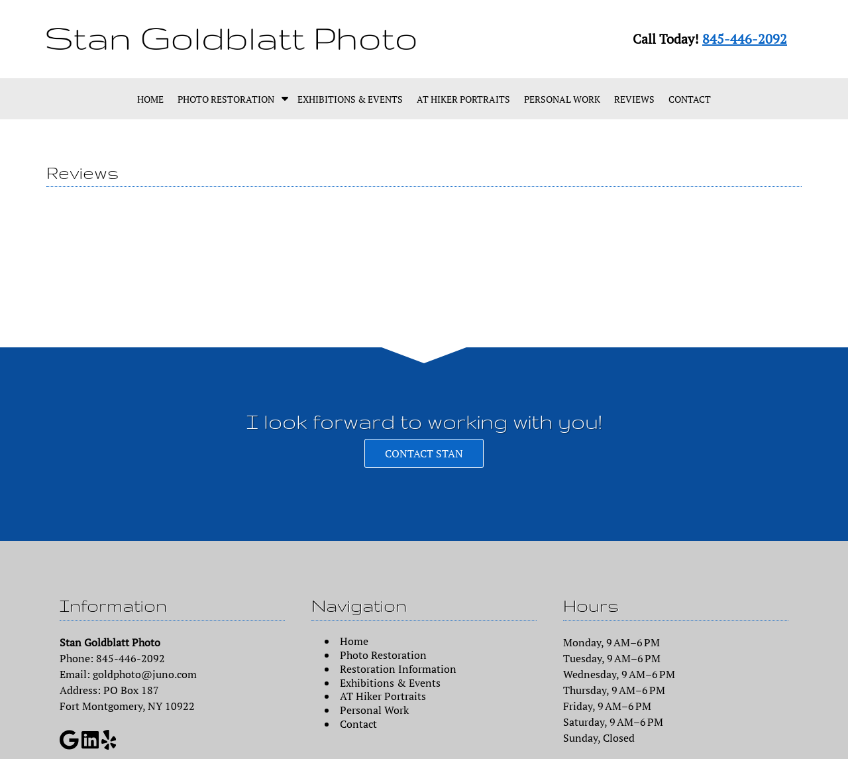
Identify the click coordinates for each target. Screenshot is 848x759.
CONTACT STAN (424, 453)
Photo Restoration (226, 99)
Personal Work (562, 99)
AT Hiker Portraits (463, 99)
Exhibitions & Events (350, 99)
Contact (689, 99)
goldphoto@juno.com (145, 674)
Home (150, 99)
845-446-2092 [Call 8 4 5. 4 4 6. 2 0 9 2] (744, 39)
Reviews (634, 99)
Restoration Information (398, 669)
